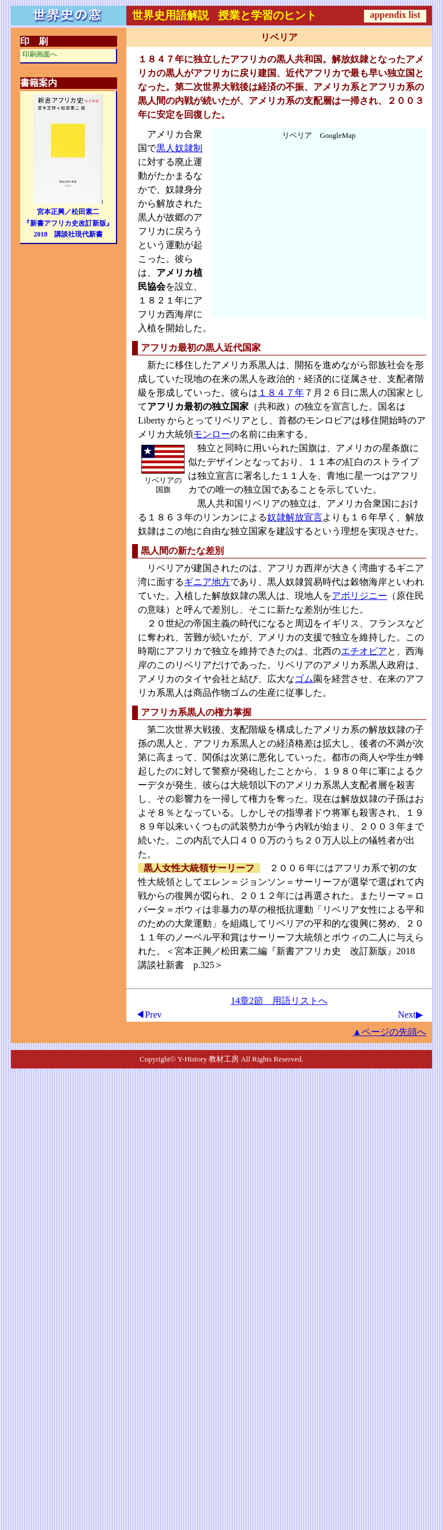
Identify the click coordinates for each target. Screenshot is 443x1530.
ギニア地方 (207, 582)
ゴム (304, 679)
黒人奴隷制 (179, 148)
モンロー (211, 434)
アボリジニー (359, 596)
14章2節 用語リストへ (279, 1001)
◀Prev (149, 1014)
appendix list (395, 15)
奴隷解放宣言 (294, 517)
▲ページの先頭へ (389, 1032)
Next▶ (410, 1014)
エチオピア (364, 651)
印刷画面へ (39, 54)
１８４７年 (281, 392)
